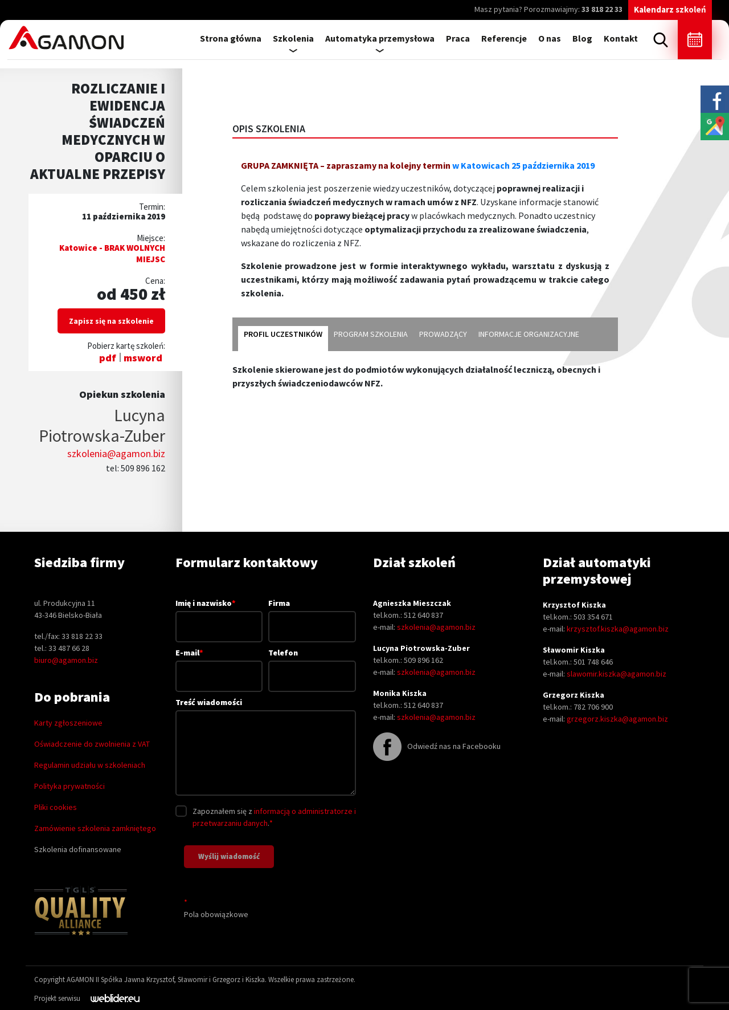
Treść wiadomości (265, 747)
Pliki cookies (55, 807)
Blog (582, 38)
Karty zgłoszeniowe (68, 723)
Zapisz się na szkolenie (111, 321)
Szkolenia (293, 38)
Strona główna (230, 38)
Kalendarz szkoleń (670, 9)
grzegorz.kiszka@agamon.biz (617, 719)
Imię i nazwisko (219, 614)
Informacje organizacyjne (528, 334)
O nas (549, 38)
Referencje (504, 38)
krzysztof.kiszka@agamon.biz (618, 629)
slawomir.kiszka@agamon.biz (616, 674)
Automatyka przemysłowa (380, 38)
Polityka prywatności (69, 786)
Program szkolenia (371, 334)
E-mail (219, 664)
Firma (312, 615)
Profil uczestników (283, 334)
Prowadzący (443, 334)
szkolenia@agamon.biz (116, 453)
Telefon (312, 664)
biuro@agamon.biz (66, 660)
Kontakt (621, 38)
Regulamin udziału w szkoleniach (89, 765)
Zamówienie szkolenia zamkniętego (95, 828)
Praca (458, 38)
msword (143, 357)
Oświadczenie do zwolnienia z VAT (92, 744)
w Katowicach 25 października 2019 (523, 165)
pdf (107, 357)
